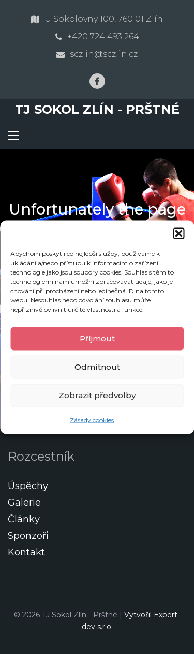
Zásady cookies (92, 419)
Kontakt (26, 552)
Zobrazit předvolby (97, 395)
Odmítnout (97, 367)
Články (24, 519)
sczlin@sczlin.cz (104, 54)
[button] (178, 233)
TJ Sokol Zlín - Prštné (97, 109)
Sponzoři (28, 535)
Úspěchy (28, 486)
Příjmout (97, 338)
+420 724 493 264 (103, 36)
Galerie (24, 502)
